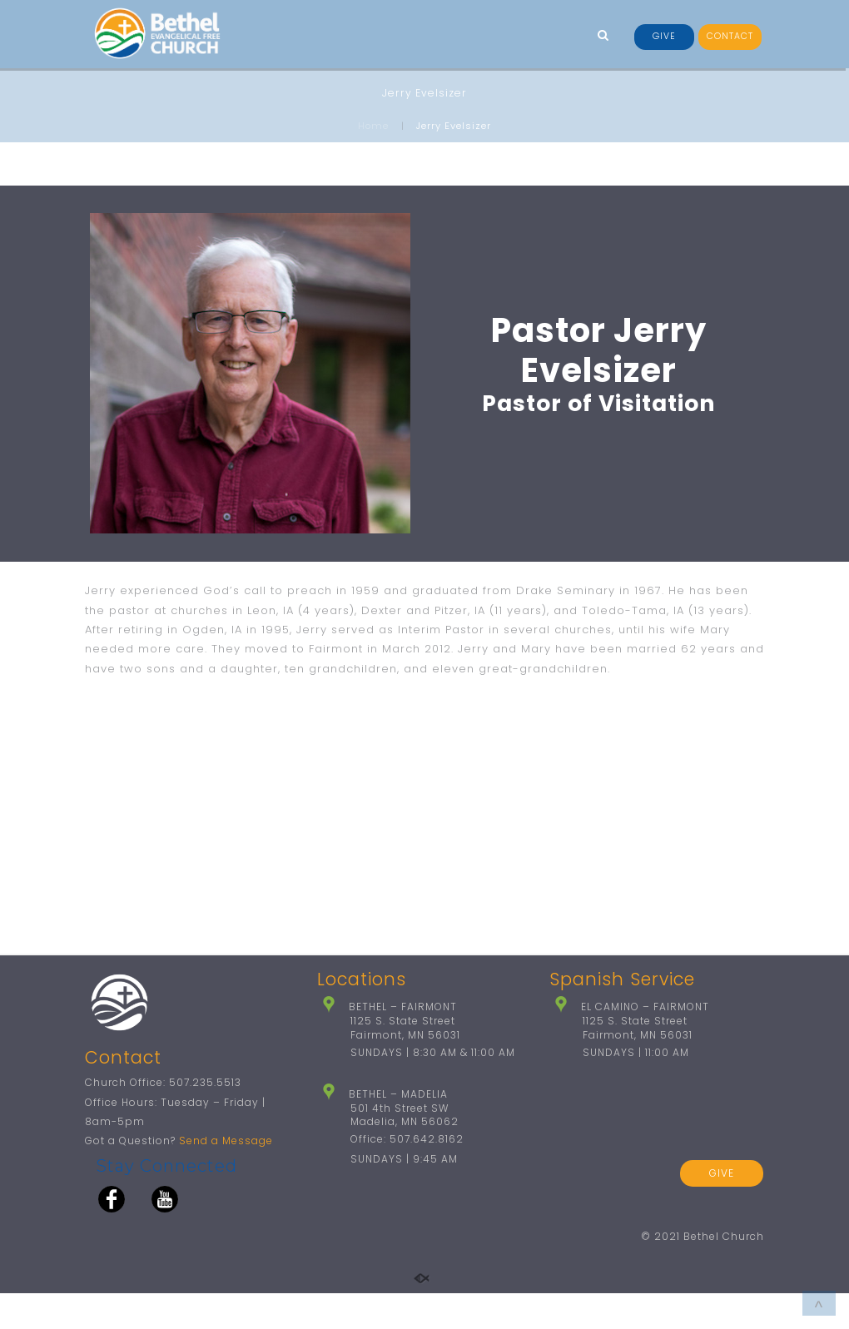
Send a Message (226, 1177)
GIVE (664, 36)
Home (373, 125)
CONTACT (730, 36)
